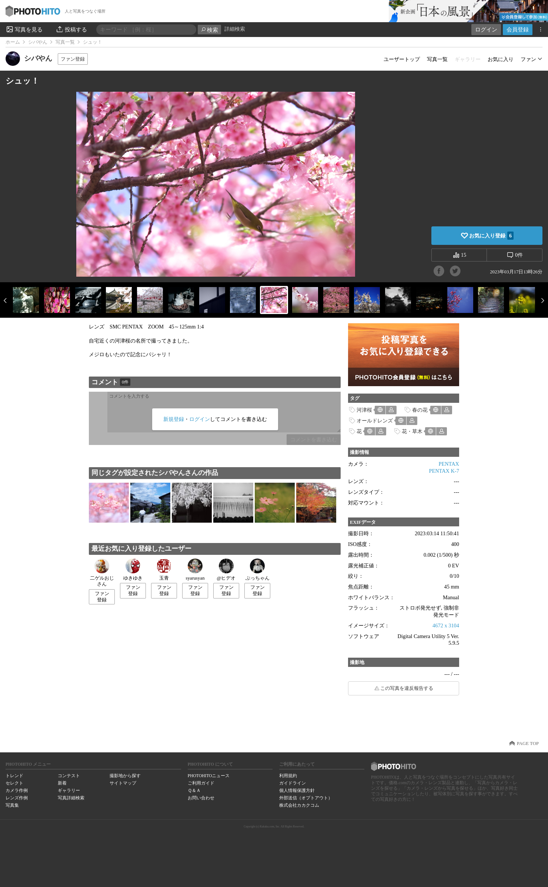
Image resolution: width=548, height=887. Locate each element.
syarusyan (195, 570)
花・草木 (412, 431)
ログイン (486, 29)
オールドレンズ (375, 421)
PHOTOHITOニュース (209, 775)
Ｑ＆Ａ (194, 790)
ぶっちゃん (257, 570)
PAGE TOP (528, 743)
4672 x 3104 (445, 625)
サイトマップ (123, 783)
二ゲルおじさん (102, 573)
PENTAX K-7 (444, 471)
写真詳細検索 (71, 798)
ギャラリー (69, 790)
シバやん (37, 42)
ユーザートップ (402, 59)
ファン (528, 59)
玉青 (164, 570)
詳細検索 (234, 29)
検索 (209, 30)
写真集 (12, 805)
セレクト (14, 783)
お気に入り (501, 59)
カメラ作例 (17, 790)
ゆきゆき (133, 570)
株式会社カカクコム (299, 805)
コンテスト (69, 775)
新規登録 (173, 419)
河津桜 (364, 410)
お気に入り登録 (491, 236)
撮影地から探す (125, 775)
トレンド (14, 775)
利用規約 (288, 775)
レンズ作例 (17, 798)
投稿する (71, 29)
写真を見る (24, 29)
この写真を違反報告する (406, 688)
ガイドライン (292, 783)
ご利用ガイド (201, 783)
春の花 (420, 410)
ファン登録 (73, 59)
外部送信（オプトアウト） (306, 798)
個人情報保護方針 (297, 790)
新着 (62, 783)
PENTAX (448, 464)
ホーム (13, 42)
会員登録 (518, 29)
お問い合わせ (201, 798)
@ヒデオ (226, 570)
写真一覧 (65, 42)
